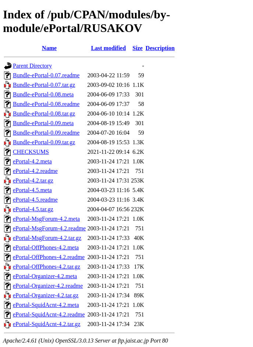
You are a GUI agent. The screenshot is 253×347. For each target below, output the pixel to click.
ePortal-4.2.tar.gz (33, 180)
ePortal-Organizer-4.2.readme (48, 286)
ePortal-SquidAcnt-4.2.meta (46, 305)
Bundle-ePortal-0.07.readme (46, 75)
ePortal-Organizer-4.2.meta (45, 276)
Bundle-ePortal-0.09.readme (46, 133)
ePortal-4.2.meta (32, 161)
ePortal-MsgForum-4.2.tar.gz (47, 238)
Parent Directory (32, 66)
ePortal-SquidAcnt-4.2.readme (49, 314)
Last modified (108, 48)
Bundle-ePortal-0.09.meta (43, 123)
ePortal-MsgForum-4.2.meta (46, 219)
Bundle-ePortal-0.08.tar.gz (44, 113)
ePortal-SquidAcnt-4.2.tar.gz (47, 324)
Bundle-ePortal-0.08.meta (43, 94)
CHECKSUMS (31, 152)
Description (160, 48)
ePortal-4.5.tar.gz (33, 209)
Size (137, 48)
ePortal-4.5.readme (35, 199)
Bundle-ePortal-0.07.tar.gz (44, 85)
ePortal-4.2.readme (35, 171)
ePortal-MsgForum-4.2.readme (49, 228)
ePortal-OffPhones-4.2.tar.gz (46, 266)
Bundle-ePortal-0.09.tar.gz (44, 142)
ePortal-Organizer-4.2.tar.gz (45, 295)
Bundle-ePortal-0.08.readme (46, 104)
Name (49, 48)
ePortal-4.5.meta (32, 190)
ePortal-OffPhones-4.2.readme (49, 257)
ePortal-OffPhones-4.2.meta (46, 247)
